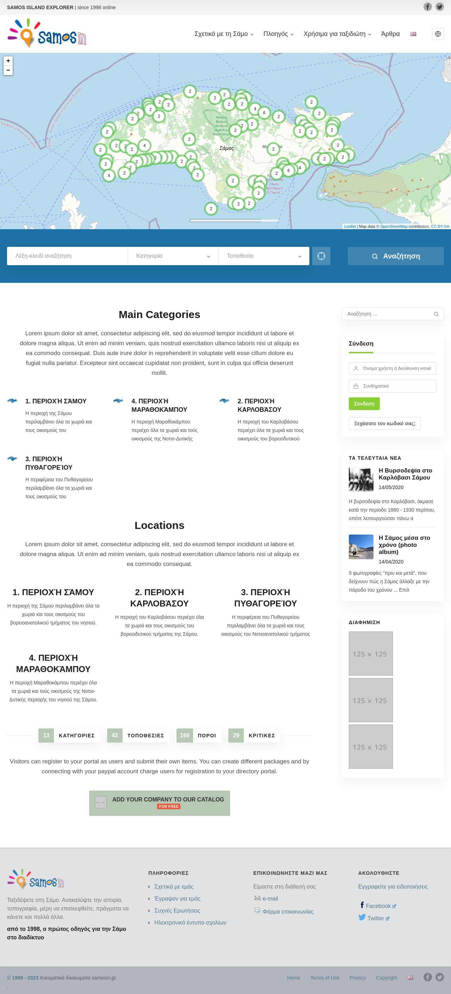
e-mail (270, 899)
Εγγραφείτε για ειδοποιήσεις (393, 887)
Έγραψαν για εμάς (177, 899)
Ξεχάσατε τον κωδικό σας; (384, 423)
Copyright (386, 978)
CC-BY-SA (440, 226)
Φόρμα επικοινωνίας (288, 912)
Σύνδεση (361, 343)
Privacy (358, 978)
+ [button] (8, 61)
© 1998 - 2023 (22, 978)
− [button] (8, 70)
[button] (438, 34)
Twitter (378, 918)
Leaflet (350, 226)
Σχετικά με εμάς (173, 887)
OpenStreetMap (394, 226)
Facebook (381, 906)
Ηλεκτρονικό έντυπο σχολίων (190, 923)
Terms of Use (324, 978)
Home (293, 978)
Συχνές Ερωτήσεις (177, 911)
